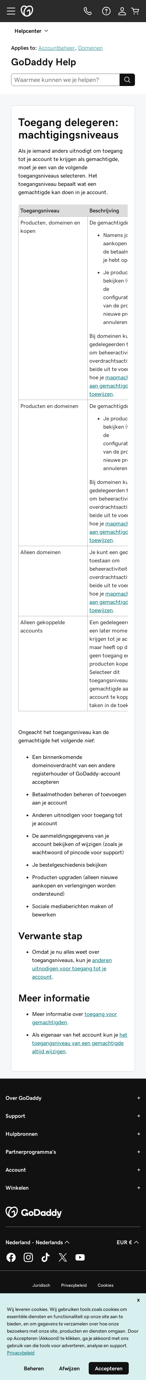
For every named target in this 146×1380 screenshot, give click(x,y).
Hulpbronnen (22, 1133)
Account (16, 1169)
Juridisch (41, 1285)
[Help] (105, 11)
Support (15, 1116)
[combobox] (65, 80)
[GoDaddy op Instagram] (28, 1261)
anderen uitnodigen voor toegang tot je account (72, 968)
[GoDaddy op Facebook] (11, 1261)
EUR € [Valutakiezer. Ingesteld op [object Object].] (128, 1242)
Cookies (106, 1285)
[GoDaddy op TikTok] (45, 1261)
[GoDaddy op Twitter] (62, 1261)
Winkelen (17, 1187)
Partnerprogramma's (31, 1151)
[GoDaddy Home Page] (34, 1212)
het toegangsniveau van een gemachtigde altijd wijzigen (79, 1043)
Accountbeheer (56, 47)
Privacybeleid (74, 1285)
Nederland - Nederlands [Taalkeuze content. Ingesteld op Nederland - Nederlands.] (38, 1242)
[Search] (127, 80)
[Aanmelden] (122, 11)
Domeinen (90, 47)
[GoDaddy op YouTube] (80, 1261)
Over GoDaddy (23, 1098)
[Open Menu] (8, 11)
